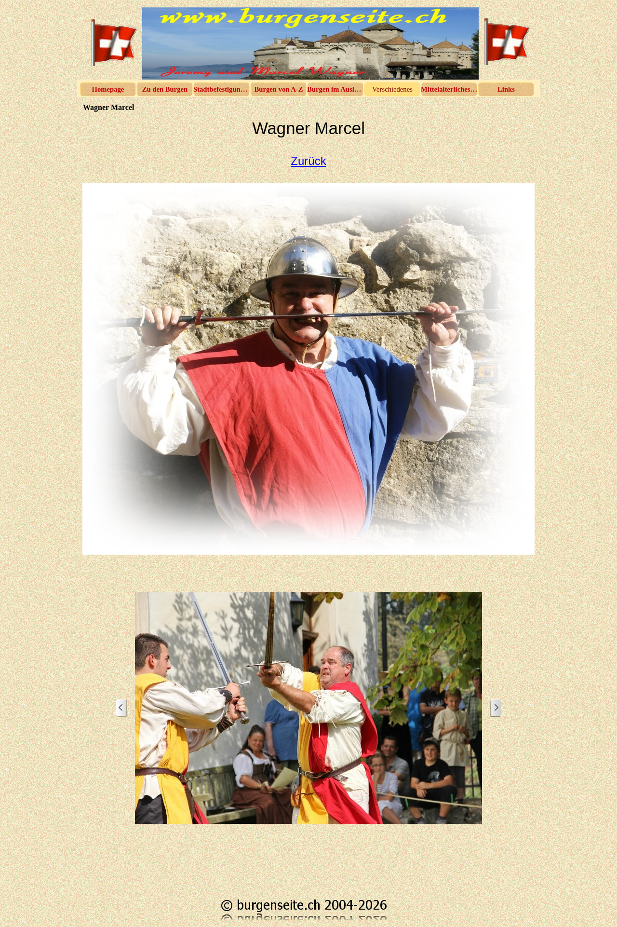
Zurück (308, 160)
